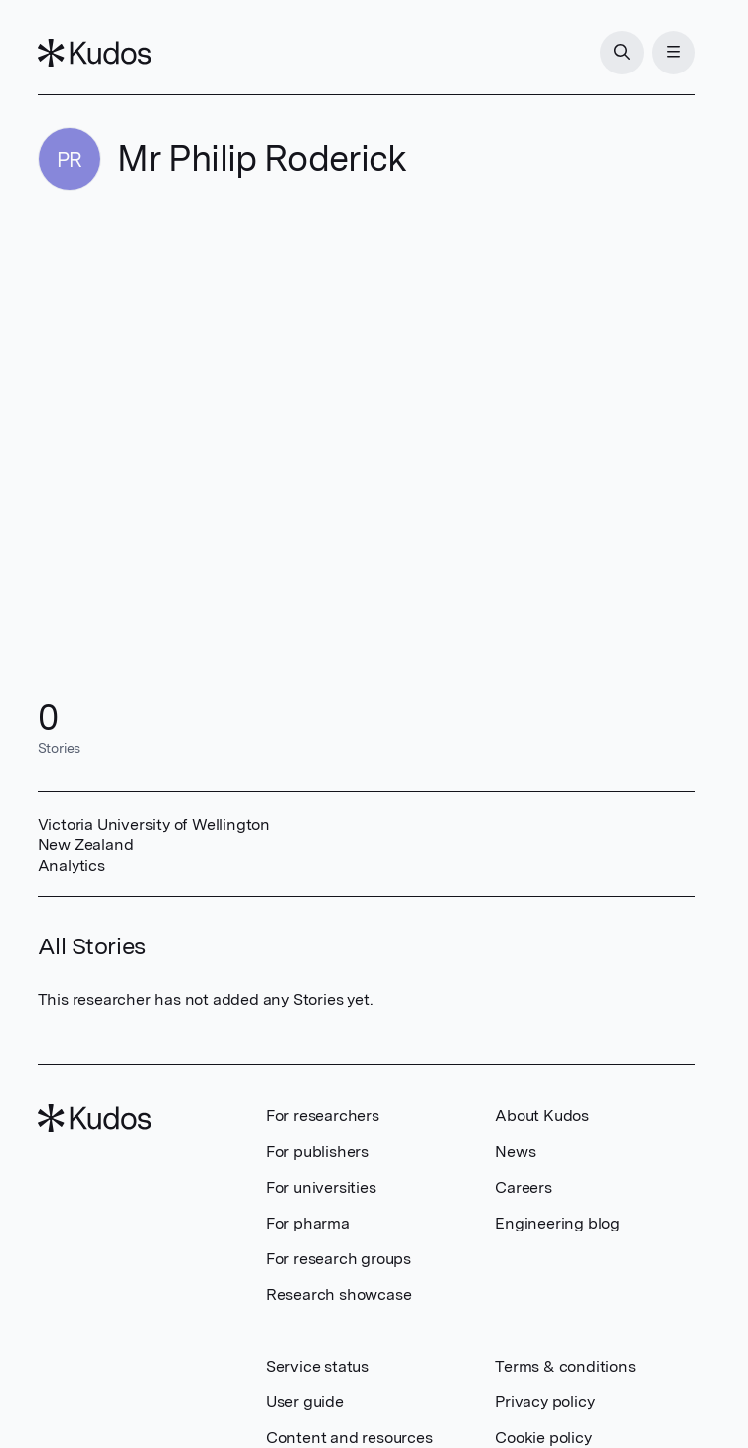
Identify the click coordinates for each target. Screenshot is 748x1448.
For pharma (308, 1223)
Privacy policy (544, 1401)
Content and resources (349, 1437)
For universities (321, 1187)
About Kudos (542, 1115)
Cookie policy (543, 1437)
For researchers (322, 1115)
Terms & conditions (565, 1366)
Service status (317, 1366)
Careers (523, 1187)
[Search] (622, 52)
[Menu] (673, 52)
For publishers (317, 1151)
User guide (305, 1401)
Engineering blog (557, 1223)
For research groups (338, 1258)
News (515, 1151)
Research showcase (339, 1294)
